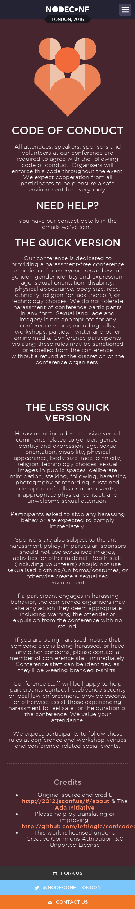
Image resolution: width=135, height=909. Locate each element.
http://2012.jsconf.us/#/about (65, 801)
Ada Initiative (75, 807)
